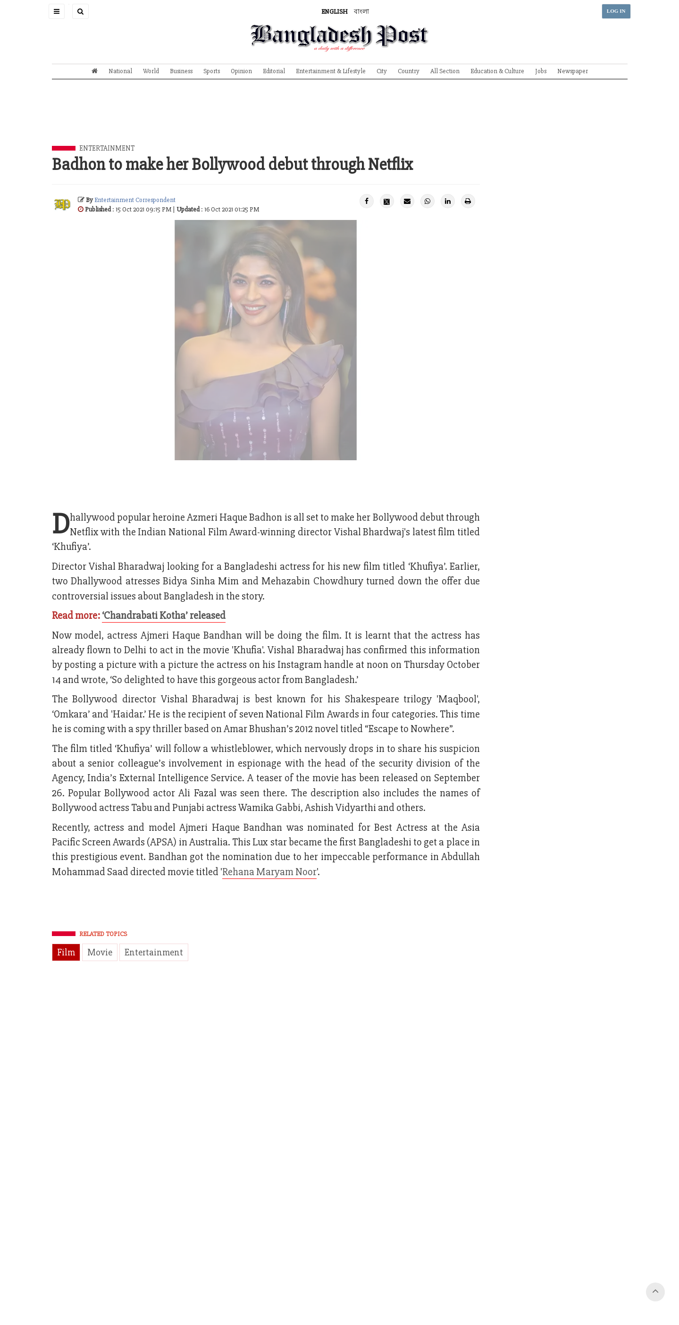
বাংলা (361, 12)
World (151, 71)
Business (181, 71)
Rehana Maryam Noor (269, 872)
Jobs (540, 71)
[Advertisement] (339, 119)
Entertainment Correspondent (135, 200)
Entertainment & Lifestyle (331, 71)
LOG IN (616, 11)
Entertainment (106, 148)
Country (408, 71)
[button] (57, 11)
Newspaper (572, 71)
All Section (445, 71)
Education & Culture (497, 71)
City (382, 71)
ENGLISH (334, 12)
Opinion (241, 71)
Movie (99, 952)
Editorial (274, 71)
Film (66, 952)
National (120, 71)
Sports (211, 71)
